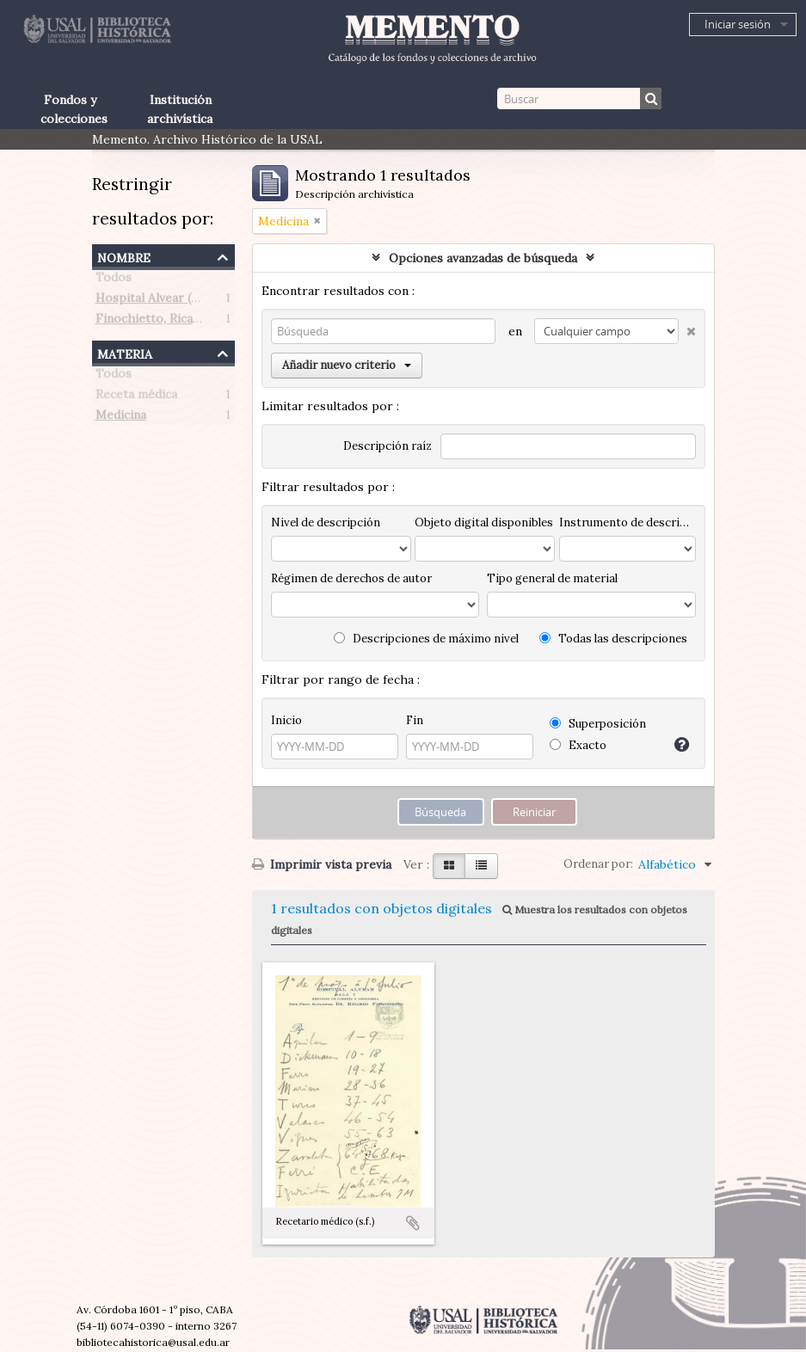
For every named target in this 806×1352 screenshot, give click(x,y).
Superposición (598, 723)
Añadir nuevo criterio (346, 365)
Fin (414, 720)
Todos (113, 280)
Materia (124, 352)
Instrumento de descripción (627, 522)
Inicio (286, 720)
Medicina (120, 418)
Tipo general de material (552, 578)
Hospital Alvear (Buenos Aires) (183, 301)
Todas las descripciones (613, 638)
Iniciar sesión (737, 24)
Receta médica (136, 397)
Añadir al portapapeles (412, 1223)
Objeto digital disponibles (484, 522)
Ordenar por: (598, 864)
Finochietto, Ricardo (154, 321)
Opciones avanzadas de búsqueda (483, 258)
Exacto (578, 745)
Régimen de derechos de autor (351, 578)
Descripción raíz (387, 446)
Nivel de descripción (325, 522)
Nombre (124, 256)
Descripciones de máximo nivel (426, 638)
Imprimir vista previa (321, 864)
